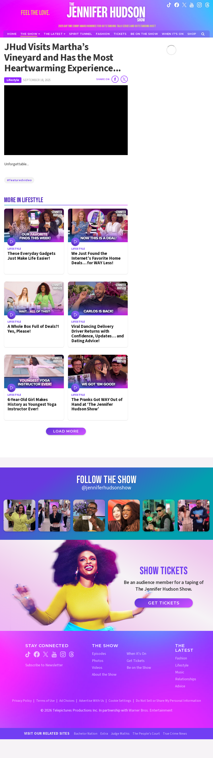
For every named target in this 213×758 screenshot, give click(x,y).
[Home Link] (106, 12)
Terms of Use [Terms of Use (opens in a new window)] (45, 700)
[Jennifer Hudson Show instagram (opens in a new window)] (199, 4)
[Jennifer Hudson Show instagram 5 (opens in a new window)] (159, 515)
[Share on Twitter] (124, 79)
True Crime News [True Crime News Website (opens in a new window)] (175, 733)
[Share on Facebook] (115, 79)
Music (179, 672)
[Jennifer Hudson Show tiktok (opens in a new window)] (169, 4)
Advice (180, 686)
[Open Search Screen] (203, 34)
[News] (54, 33)
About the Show (104, 674)
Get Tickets (164, 602)
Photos (97, 660)
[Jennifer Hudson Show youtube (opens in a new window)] (191, 4)
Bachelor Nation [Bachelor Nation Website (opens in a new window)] (85, 733)
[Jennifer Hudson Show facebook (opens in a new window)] (176, 4)
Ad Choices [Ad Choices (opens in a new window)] (66, 700)
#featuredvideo (19, 180)
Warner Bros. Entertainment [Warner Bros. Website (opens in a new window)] (150, 710)
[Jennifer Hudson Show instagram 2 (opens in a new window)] (54, 515)
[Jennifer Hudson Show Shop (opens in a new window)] (192, 33)
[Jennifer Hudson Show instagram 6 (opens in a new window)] (193, 515)
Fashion (181, 658)
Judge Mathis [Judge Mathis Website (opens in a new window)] (120, 733)
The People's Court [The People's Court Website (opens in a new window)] (146, 733)
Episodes (99, 653)
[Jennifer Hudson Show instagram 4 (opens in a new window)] (124, 515)
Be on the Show (139, 667)
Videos (97, 667)
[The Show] (30, 33)
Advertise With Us (91, 700)
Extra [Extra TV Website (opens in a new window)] (104, 733)
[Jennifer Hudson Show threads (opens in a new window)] (71, 654)
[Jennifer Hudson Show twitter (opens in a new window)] (184, 4)
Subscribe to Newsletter (44, 665)
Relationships (185, 679)
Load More (66, 431)
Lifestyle (13, 80)
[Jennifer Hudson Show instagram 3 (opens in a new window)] (89, 515)
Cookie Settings (120, 700)
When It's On (136, 653)
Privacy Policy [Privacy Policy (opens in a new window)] (22, 700)
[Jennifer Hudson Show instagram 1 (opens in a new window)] (19, 515)
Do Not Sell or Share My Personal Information (168, 700)
